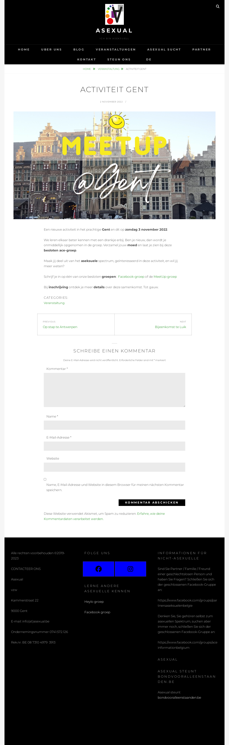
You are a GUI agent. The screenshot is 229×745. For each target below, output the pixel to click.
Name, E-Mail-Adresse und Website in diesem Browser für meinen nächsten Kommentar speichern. (115, 487)
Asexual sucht (164, 49)
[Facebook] (98, 568)
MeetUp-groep (165, 276)
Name (52, 416)
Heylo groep (94, 602)
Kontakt (86, 59)
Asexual (114, 30)
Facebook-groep (131, 276)
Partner (201, 49)
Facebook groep (97, 612)
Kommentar (57, 369)
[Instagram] (130, 568)
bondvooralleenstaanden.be (180, 697)
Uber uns (51, 49)
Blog (79, 49)
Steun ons (119, 59)
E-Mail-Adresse (58, 437)
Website (52, 458)
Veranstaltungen (116, 49)
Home (24, 49)
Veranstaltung (109, 68)
